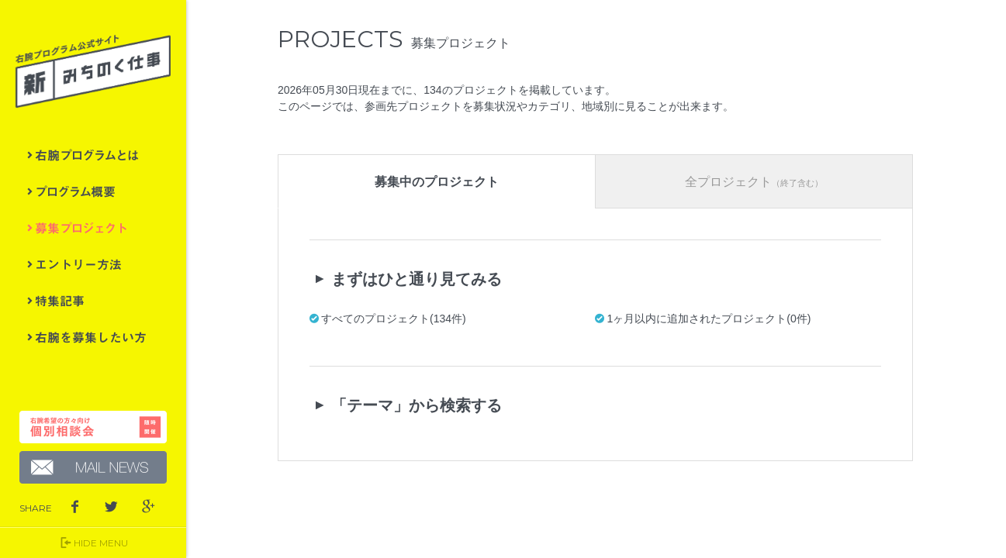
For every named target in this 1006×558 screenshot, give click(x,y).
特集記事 (93, 300)
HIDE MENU (93, 542)
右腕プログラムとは (93, 155)
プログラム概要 (93, 191)
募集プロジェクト (93, 227)
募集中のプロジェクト (438, 181)
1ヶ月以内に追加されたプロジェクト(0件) (710, 318)
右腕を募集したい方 (93, 337)
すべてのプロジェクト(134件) (395, 318)
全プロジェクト (755, 181)
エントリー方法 (93, 264)
